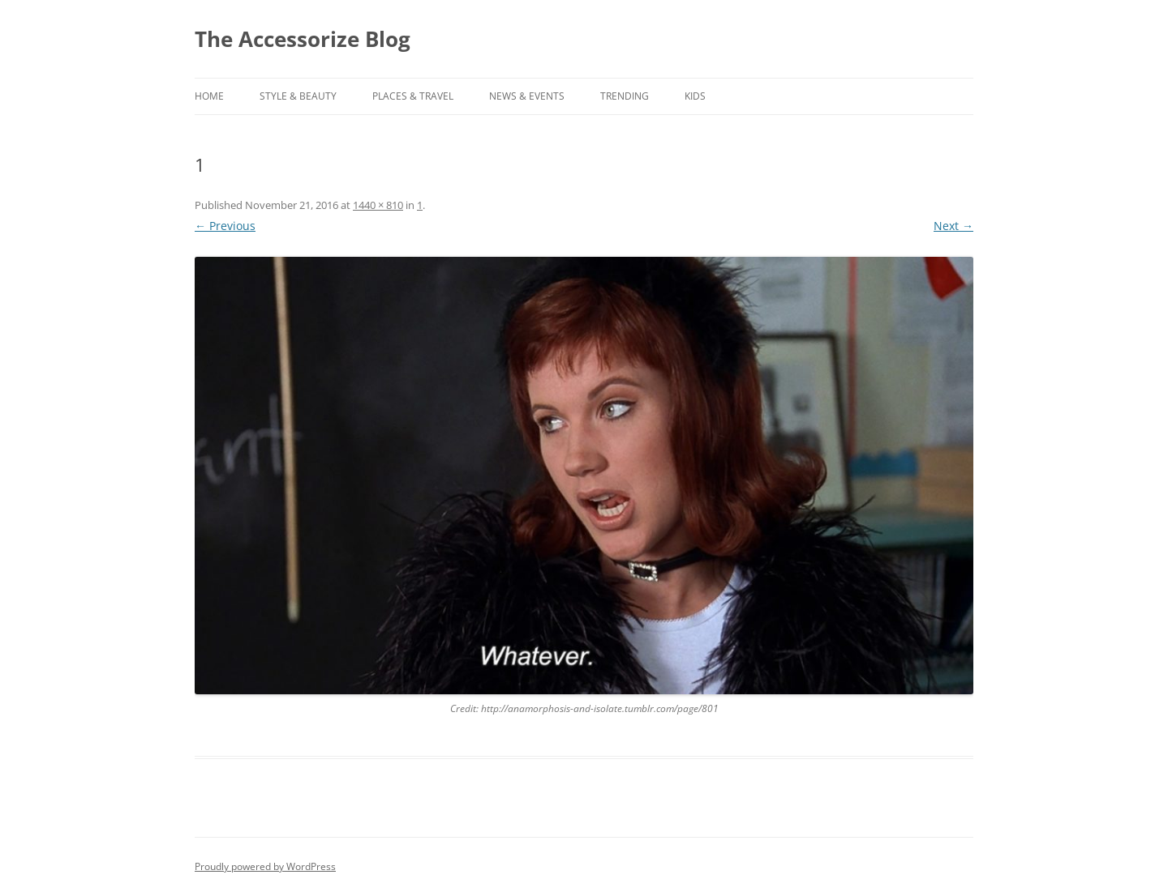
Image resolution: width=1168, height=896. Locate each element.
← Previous (225, 225)
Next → (953, 225)
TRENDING (624, 96)
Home (209, 96)
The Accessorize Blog (302, 38)
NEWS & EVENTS (527, 96)
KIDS (695, 96)
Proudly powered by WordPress (265, 866)
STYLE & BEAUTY (298, 96)
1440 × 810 (378, 205)
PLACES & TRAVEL (412, 96)
